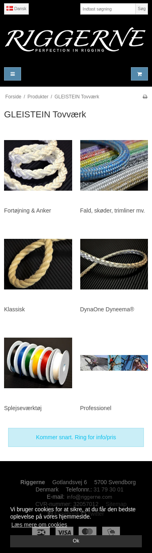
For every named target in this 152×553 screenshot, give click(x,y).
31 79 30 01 (109, 489)
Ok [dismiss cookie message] (76, 541)
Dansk (16, 8)
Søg (142, 8)
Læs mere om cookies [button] (39, 524)
